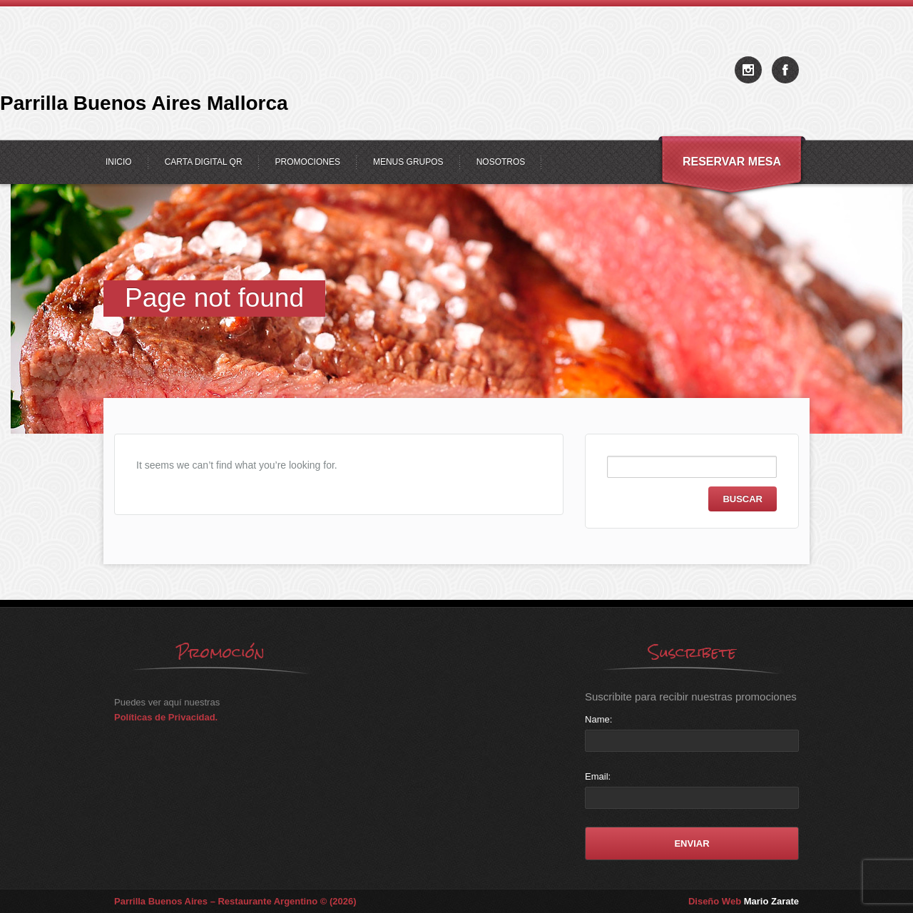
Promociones (307, 162)
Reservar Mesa (732, 161)
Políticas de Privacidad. (166, 717)
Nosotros (501, 162)
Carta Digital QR (204, 162)
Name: (598, 719)
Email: (598, 776)
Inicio (119, 162)
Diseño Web (743, 901)
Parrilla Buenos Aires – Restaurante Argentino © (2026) (235, 901)
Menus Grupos (408, 162)
